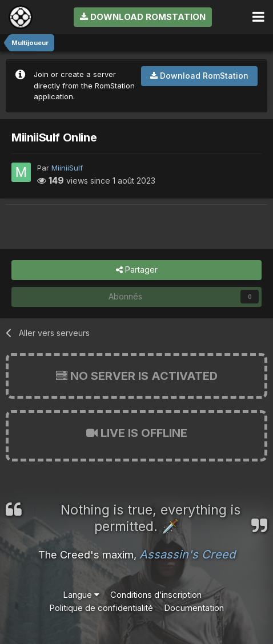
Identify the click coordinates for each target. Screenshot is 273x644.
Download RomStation (143, 16)
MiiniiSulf (67, 167)
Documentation (194, 607)
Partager (137, 270)
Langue (81, 594)
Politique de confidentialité (101, 607)
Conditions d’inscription (156, 594)
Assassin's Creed (187, 554)
